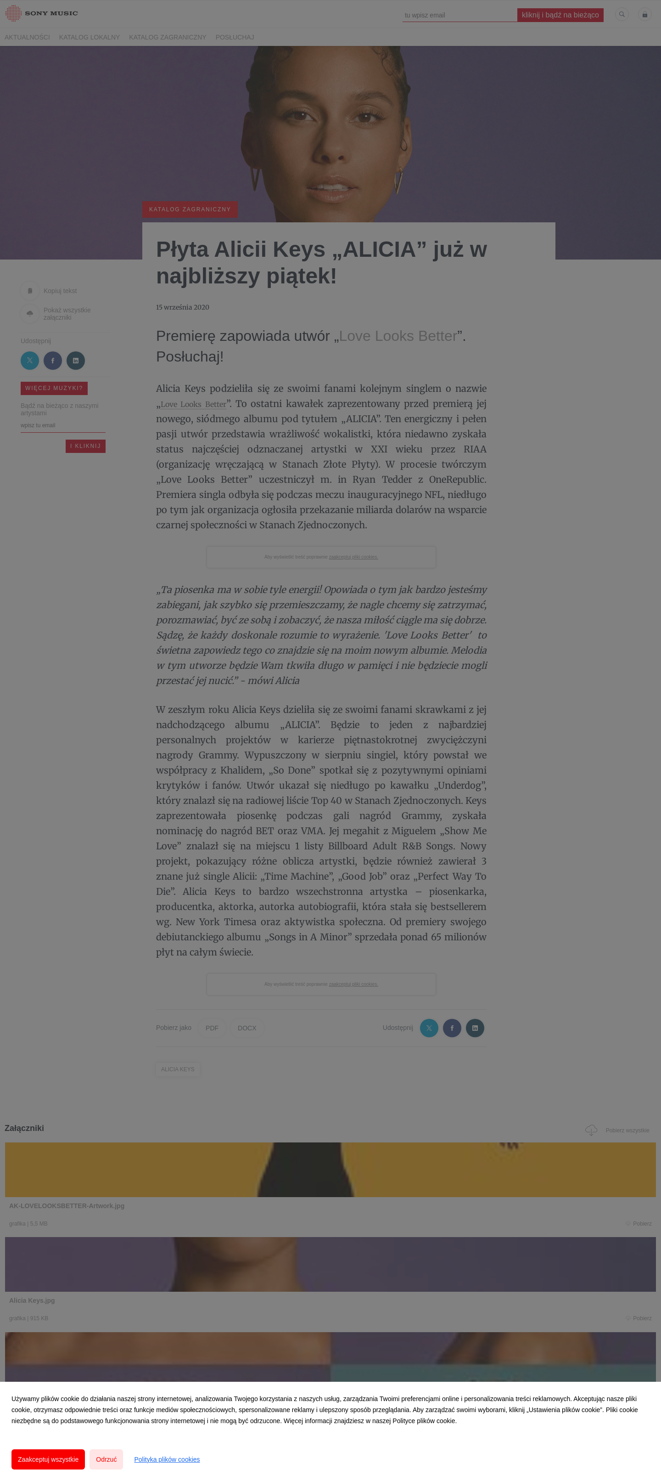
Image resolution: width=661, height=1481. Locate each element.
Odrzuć (106, 1459)
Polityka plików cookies (167, 1459)
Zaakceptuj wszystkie (48, 1459)
